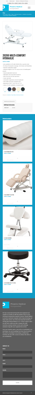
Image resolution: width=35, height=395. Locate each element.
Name (5, 348)
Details (5, 370)
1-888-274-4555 (12, 3)
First (4, 354)
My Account (12, 1)
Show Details (10, 160)
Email (4, 363)
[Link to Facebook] (31, 393)
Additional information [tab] (9, 101)
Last (4, 360)
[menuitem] (7, 1)
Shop (4, 13)
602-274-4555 (23, 3)
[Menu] (28, 8)
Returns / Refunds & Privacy (22, 1)
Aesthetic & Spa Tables (11, 94)
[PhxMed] (14, 8)
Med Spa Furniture (20, 94)
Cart (7, 1)
